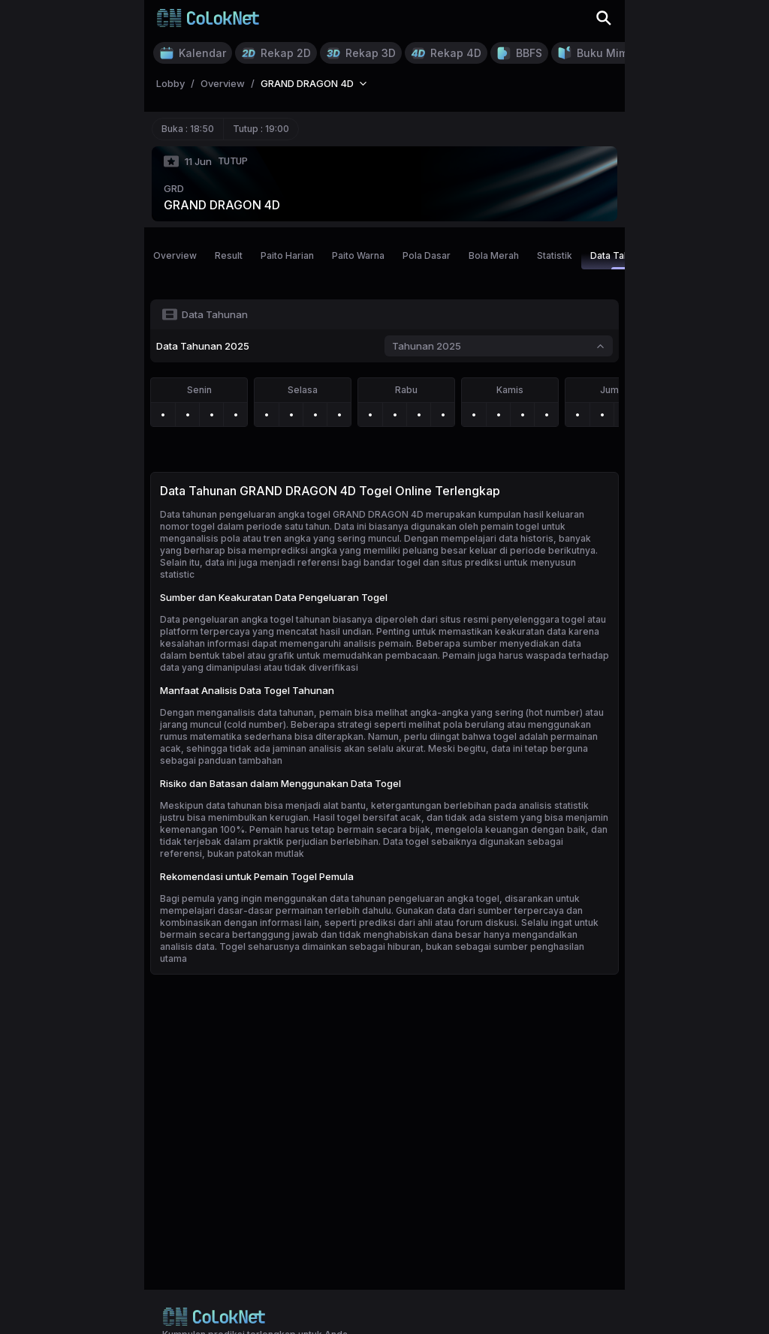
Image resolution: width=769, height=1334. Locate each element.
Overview (175, 255)
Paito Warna (358, 255)
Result (229, 255)
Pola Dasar (427, 255)
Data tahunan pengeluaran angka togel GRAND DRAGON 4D (292, 514)
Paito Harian (287, 255)
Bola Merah (494, 255)
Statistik (554, 255)
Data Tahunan (620, 259)
